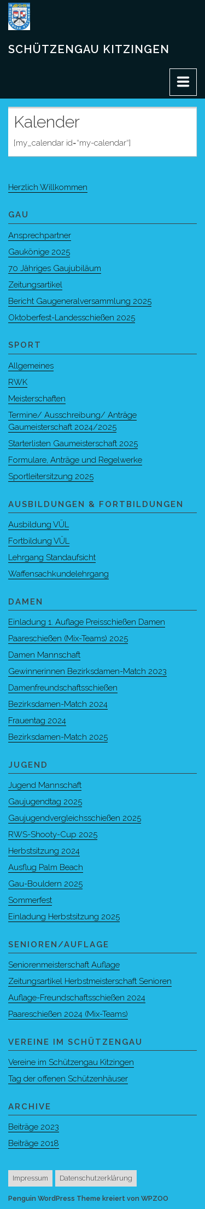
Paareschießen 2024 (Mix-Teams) (68, 1014)
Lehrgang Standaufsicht (52, 557)
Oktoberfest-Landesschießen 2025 (71, 318)
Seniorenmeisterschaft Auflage (64, 965)
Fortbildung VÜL (38, 541)
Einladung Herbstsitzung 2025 (64, 917)
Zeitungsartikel (35, 285)
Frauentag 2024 (37, 721)
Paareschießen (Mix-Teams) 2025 (68, 638)
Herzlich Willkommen (47, 187)
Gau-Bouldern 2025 (45, 884)
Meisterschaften (37, 399)
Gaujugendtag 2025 (45, 802)
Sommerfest (30, 900)
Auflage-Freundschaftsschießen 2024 (76, 998)
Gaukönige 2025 (39, 252)
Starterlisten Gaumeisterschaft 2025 (73, 443)
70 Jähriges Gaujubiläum (54, 268)
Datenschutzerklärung (96, 1178)
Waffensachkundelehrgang (58, 574)
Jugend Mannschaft (44, 785)
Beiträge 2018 (33, 1143)
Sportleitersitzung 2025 (50, 476)
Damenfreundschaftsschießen (63, 688)
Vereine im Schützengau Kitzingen (71, 1062)
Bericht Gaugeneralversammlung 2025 (79, 301)
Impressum (30, 1178)
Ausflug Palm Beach (45, 867)
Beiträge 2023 (33, 1127)
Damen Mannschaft (44, 655)
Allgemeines (31, 366)
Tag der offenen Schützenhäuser (68, 1079)
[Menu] (183, 82)
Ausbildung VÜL (38, 524)
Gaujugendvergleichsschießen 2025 (74, 818)
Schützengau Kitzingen (88, 49)
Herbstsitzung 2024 (44, 851)
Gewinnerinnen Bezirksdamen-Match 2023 (87, 671)
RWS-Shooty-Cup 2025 (52, 834)
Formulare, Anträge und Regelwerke (75, 460)
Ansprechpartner (39, 235)
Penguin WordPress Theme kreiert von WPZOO (88, 1198)
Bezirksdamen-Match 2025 (58, 737)
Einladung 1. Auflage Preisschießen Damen (86, 622)
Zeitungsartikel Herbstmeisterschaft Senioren (90, 981)
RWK (17, 382)
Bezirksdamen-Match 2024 (58, 704)
